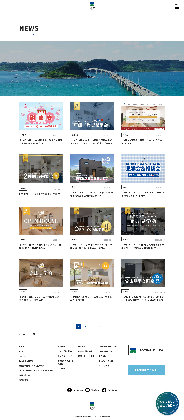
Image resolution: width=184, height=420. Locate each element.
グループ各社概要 (65, 351)
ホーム (22, 334)
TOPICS (22, 356)
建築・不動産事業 (85, 351)
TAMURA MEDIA (105, 351)
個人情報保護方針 (26, 361)
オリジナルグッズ (106, 361)
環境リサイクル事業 (86, 356)
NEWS (21, 351)
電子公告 (102, 356)
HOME (21, 346)
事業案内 (81, 346)
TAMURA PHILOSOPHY (108, 346)
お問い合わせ (24, 375)
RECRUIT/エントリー (147, 370)
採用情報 (61, 368)
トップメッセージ (65, 356)
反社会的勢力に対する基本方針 (31, 365)
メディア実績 (104, 365)
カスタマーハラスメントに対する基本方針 (36, 370)
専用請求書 (23, 380)
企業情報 (61, 346)
